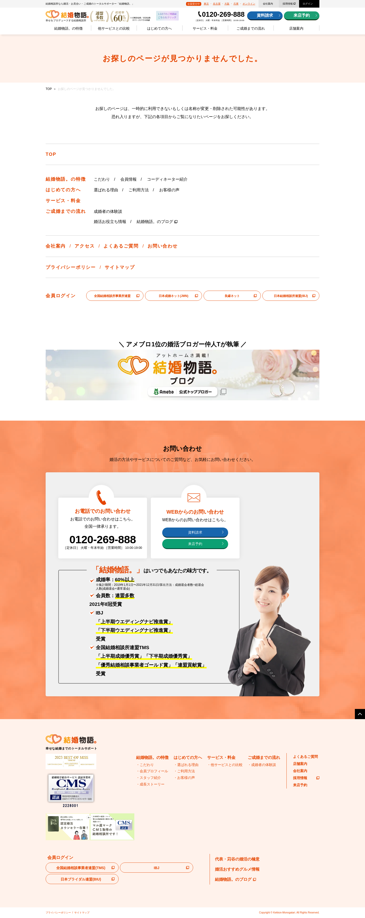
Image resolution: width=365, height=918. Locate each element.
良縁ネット (232, 296)
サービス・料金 (205, 28)
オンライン (249, 3)
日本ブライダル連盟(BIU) (81, 879)
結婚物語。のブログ (155, 221)
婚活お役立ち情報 (110, 221)
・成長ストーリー (150, 784)
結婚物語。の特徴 (68, 28)
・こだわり (145, 765)
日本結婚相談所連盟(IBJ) (291, 296)
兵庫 (236, 3)
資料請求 (265, 15)
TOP (49, 89)
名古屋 (217, 3)
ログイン (308, 3)
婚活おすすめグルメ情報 (237, 869)
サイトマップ (120, 267)
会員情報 (128, 179)
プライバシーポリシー (71, 267)
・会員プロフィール (152, 771)
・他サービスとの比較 (225, 765)
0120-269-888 (223, 14)
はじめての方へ (159, 28)
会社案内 (268, 3)
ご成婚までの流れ (250, 28)
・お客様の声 (184, 778)
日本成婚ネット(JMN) (173, 296)
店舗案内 (296, 28)
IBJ (156, 868)
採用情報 (288, 3)
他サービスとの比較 (114, 28)
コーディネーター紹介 (167, 179)
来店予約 (302, 15)
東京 (206, 3)
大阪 (226, 3)
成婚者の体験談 (108, 211)
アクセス (85, 246)
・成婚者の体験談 (262, 765)
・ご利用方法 (184, 771)
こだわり (102, 179)
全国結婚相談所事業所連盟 (112, 296)
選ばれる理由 (106, 190)
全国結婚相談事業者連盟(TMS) (80, 868)
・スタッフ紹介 (148, 778)
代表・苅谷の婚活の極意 (237, 859)
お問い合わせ (163, 246)
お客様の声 (169, 190)
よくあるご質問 (121, 246)
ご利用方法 (139, 190)
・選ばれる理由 (186, 765)
